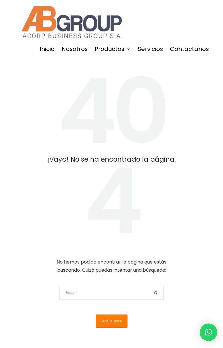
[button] (155, 293)
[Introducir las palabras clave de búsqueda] (111, 293)
